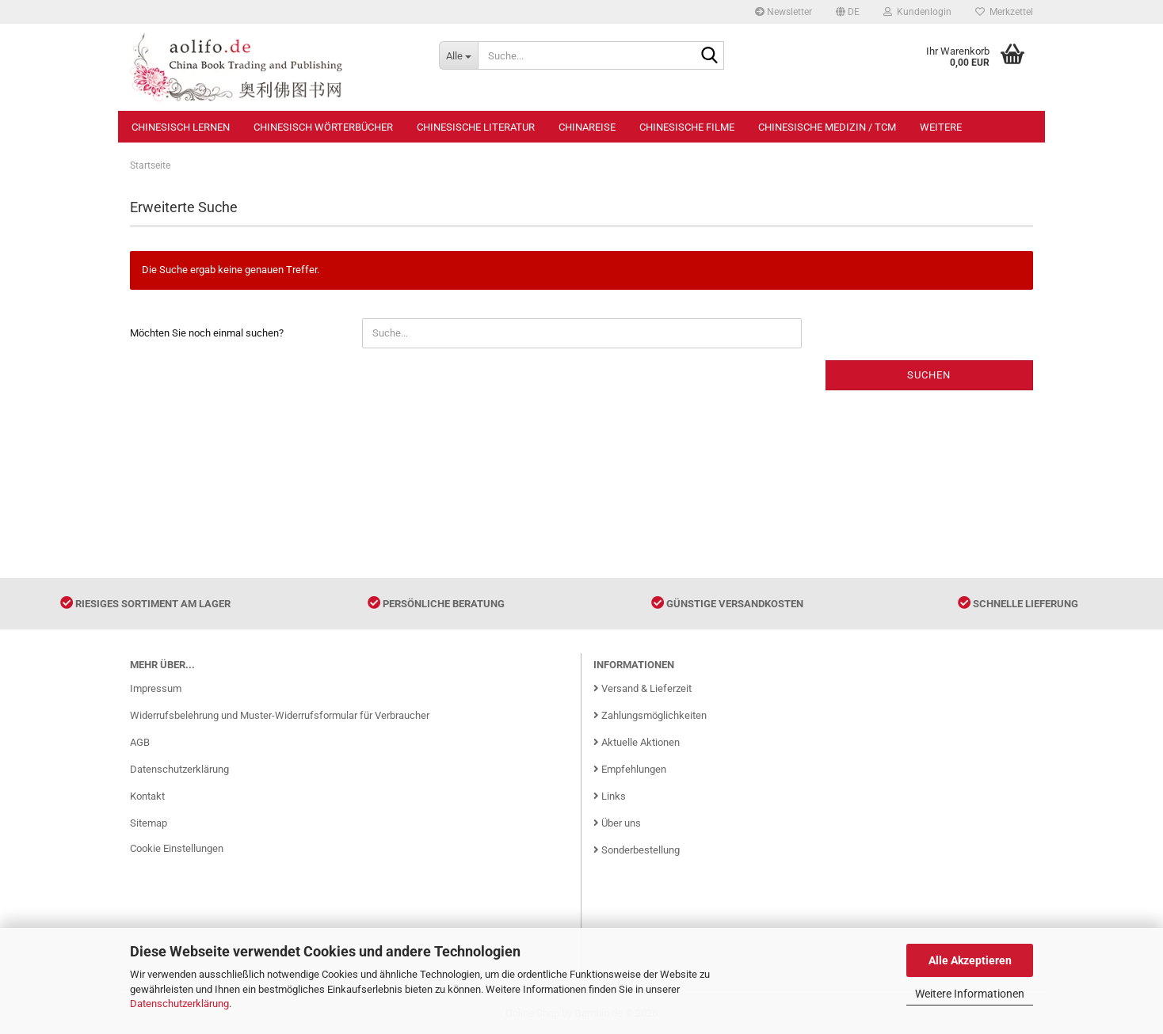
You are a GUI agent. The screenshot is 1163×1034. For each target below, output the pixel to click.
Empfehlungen (629, 769)
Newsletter (783, 11)
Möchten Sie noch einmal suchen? (207, 333)
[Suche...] (458, 55)
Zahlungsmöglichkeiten (650, 715)
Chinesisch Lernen (181, 127)
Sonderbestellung (636, 850)
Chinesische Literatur (476, 127)
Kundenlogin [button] (917, 11)
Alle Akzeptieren (970, 960)
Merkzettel (1004, 11)
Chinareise (587, 127)
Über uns (617, 823)
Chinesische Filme (686, 127)
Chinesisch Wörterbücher (323, 127)
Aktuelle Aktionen (636, 742)
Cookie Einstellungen (176, 848)
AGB (140, 742)
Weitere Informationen (969, 993)
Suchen (929, 375)
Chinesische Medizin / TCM (827, 127)
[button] (847, 12)
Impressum (155, 688)
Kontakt (147, 796)
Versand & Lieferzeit (642, 688)
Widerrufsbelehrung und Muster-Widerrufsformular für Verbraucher (279, 715)
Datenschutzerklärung (179, 1003)
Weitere (941, 127)
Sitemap (148, 823)
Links (609, 796)
